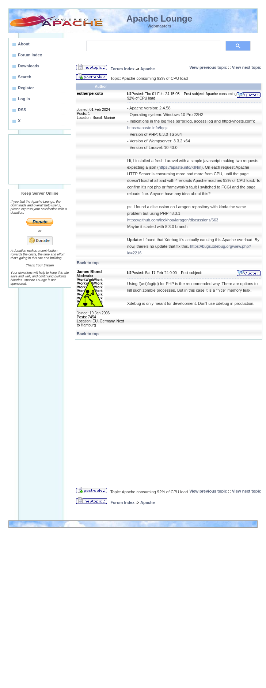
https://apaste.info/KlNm (180, 167)
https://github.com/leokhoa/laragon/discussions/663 (172, 220)
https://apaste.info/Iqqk (147, 128)
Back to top (88, 263)
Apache (147, 69)
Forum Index (122, 69)
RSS (22, 110)
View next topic (246, 67)
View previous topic (208, 67)
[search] (152, 46)
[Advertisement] (40, 159)
